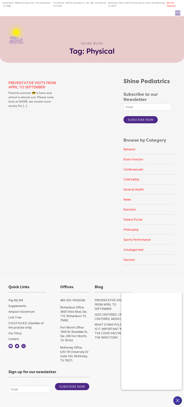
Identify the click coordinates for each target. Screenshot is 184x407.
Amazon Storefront (21, 312)
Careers (13, 339)
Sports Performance (137, 240)
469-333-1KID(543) (171, 4)
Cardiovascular (133, 169)
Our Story (15, 333)
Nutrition (129, 209)
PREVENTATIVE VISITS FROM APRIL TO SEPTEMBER (32, 84)
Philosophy (131, 230)
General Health (133, 189)
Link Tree (14, 317)
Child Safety (131, 179)
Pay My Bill (15, 300)
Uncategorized (133, 250)
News (127, 199)
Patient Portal (132, 220)
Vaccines (129, 260)
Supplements (17, 306)
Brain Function (133, 159)
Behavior (129, 149)
